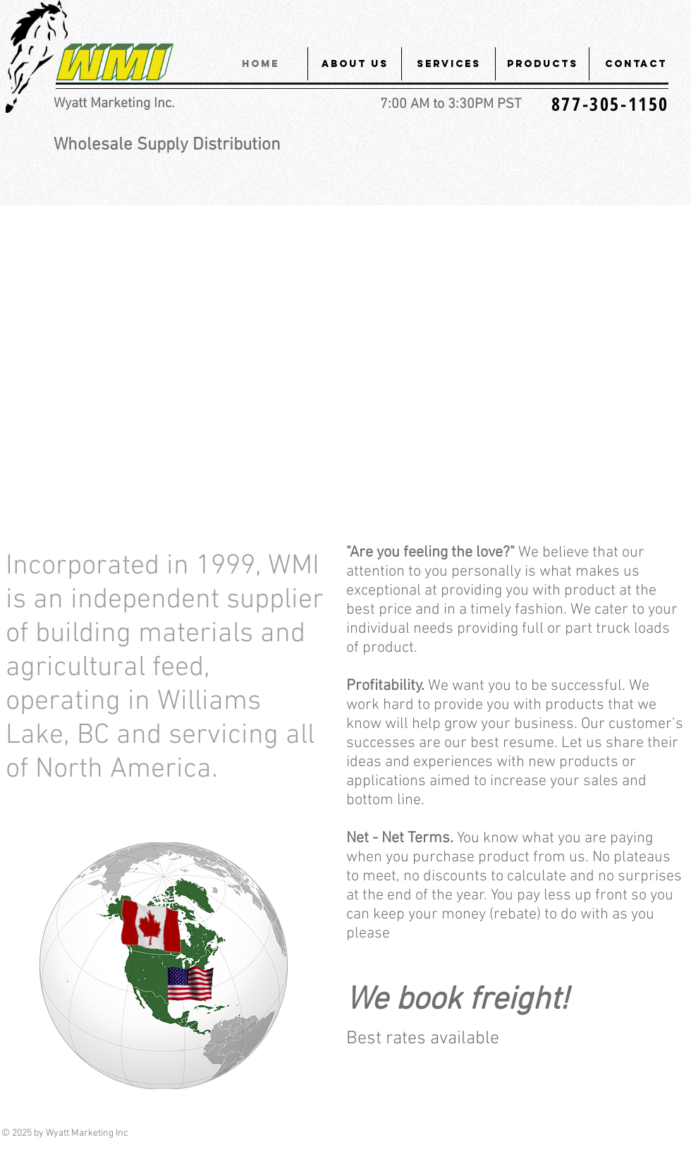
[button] (354, 63)
